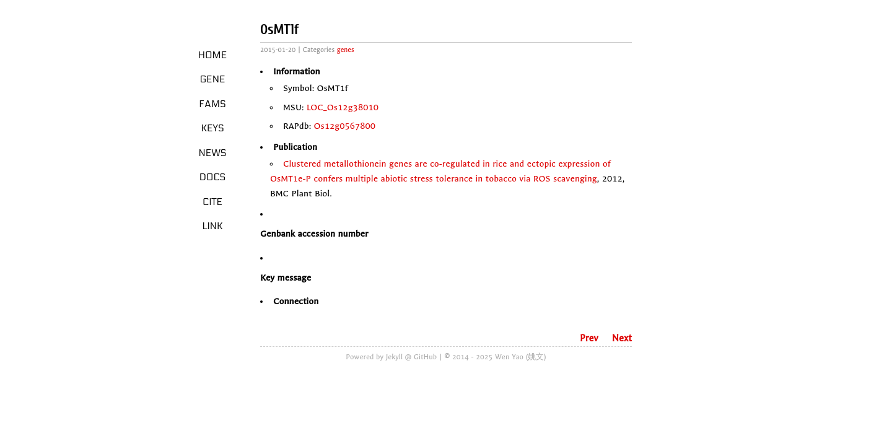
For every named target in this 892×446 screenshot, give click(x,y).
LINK (212, 226)
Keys (212, 128)
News (213, 153)
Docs (212, 177)
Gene (212, 79)
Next (622, 338)
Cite (212, 202)
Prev (589, 338)
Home (212, 55)
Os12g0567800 (345, 126)
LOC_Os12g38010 (342, 107)
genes (345, 50)
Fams (212, 104)
